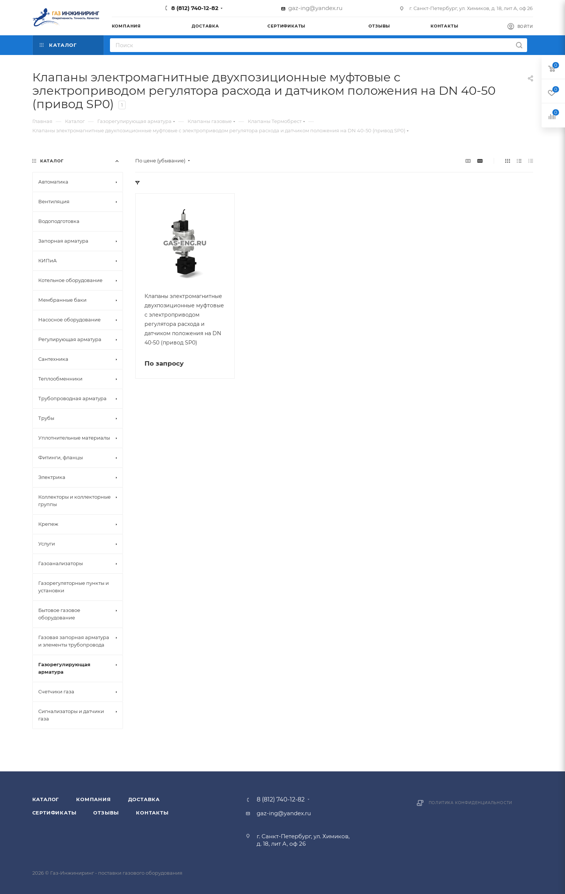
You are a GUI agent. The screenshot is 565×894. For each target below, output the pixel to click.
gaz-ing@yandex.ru (315, 8)
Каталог (45, 799)
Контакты (152, 813)
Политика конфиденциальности (471, 802)
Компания (93, 799)
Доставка (144, 799)
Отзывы (106, 813)
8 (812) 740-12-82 (194, 8)
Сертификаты (54, 813)
